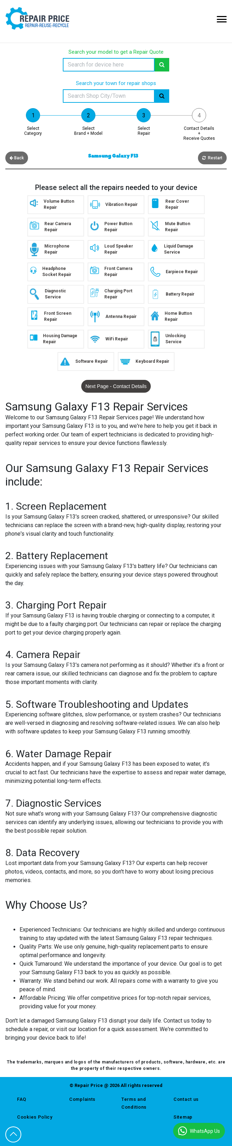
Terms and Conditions (134, 1103)
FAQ (21, 1099)
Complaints (82, 1099)
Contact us (186, 1099)
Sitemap (183, 1117)
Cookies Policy (35, 1117)
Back (17, 157)
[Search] (109, 64)
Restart (212, 157)
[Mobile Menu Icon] (222, 19)
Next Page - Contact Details (116, 386)
